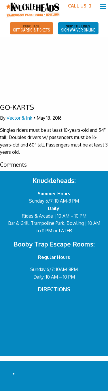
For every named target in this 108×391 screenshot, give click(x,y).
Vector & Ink (19, 118)
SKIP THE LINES (78, 28)
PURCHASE (31, 28)
